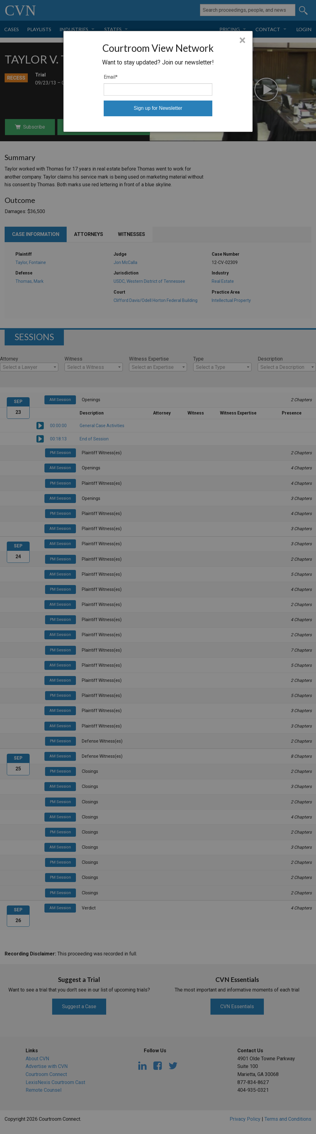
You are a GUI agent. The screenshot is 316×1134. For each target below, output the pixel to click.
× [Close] (242, 40)
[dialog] (158, 81)
